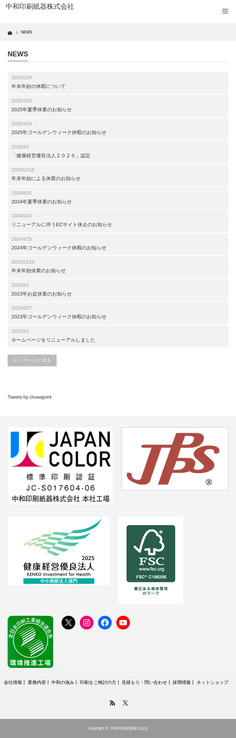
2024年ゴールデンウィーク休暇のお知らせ (58, 248)
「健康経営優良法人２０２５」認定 (50, 155)
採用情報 (182, 682)
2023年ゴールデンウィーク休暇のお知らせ (58, 316)
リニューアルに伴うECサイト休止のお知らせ (61, 224)
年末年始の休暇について (38, 86)
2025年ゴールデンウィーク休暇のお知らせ (58, 132)
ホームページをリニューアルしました (53, 340)
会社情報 (13, 682)
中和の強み (62, 682)
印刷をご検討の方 (98, 682)
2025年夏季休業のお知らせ (41, 109)
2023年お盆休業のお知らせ (41, 294)
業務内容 (37, 682)
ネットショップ (212, 682)
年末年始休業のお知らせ (38, 270)
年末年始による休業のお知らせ (46, 178)
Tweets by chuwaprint (29, 397)
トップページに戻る (32, 360)
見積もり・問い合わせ (144, 682)
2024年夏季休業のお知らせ (41, 201)
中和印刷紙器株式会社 (129, 728)
